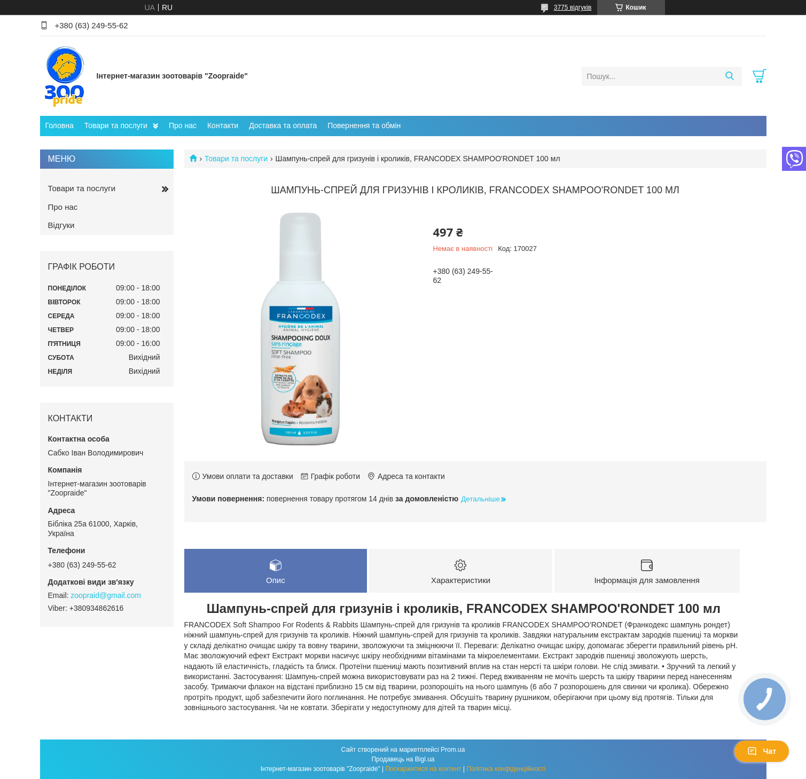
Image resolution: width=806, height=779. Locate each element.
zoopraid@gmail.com (106, 595)
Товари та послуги (115, 125)
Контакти (222, 125)
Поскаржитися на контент (423, 769)
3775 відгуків (573, 7)
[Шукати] (730, 76)
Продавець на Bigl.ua (402, 759)
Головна (59, 125)
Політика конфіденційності (506, 769)
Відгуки (61, 225)
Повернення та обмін (364, 125)
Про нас (183, 125)
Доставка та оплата (283, 125)
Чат (761, 751)
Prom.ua (453, 749)
